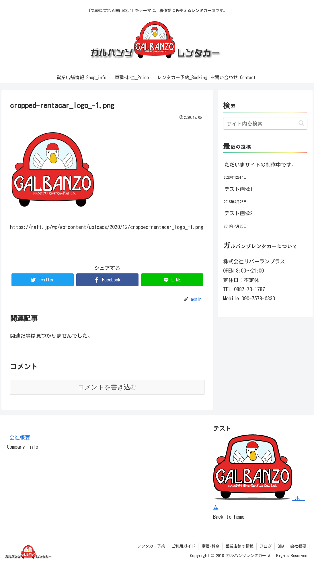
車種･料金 (210, 546)
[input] (265, 124)
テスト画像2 (238, 213)
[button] (301, 123)
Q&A (281, 546)
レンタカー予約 (151, 546)
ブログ (266, 546)
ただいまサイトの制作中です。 (260, 164)
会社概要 (18, 437)
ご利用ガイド (183, 546)
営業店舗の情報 (239, 546)
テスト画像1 (238, 189)
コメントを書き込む (107, 387)
